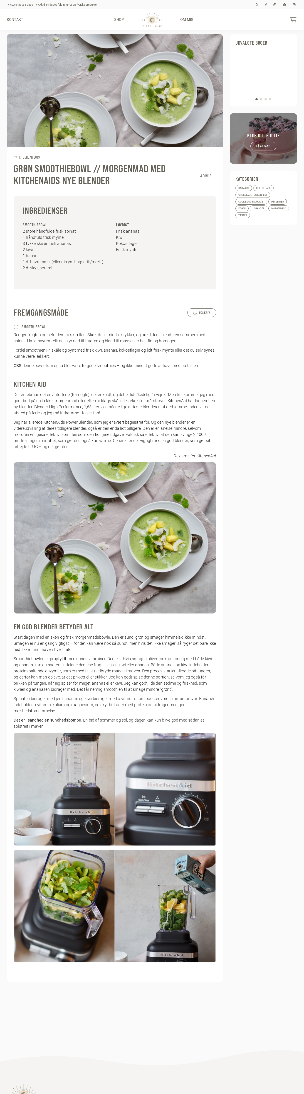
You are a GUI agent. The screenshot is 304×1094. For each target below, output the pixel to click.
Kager (242, 208)
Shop (119, 19)
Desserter (277, 201)
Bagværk (243, 188)
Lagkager (258, 208)
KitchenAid (206, 456)
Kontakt (15, 19)
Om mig (187, 19)
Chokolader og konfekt (252, 194)
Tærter (242, 215)
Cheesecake (263, 188)
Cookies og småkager (251, 201)
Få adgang (263, 146)
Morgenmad (278, 208)
